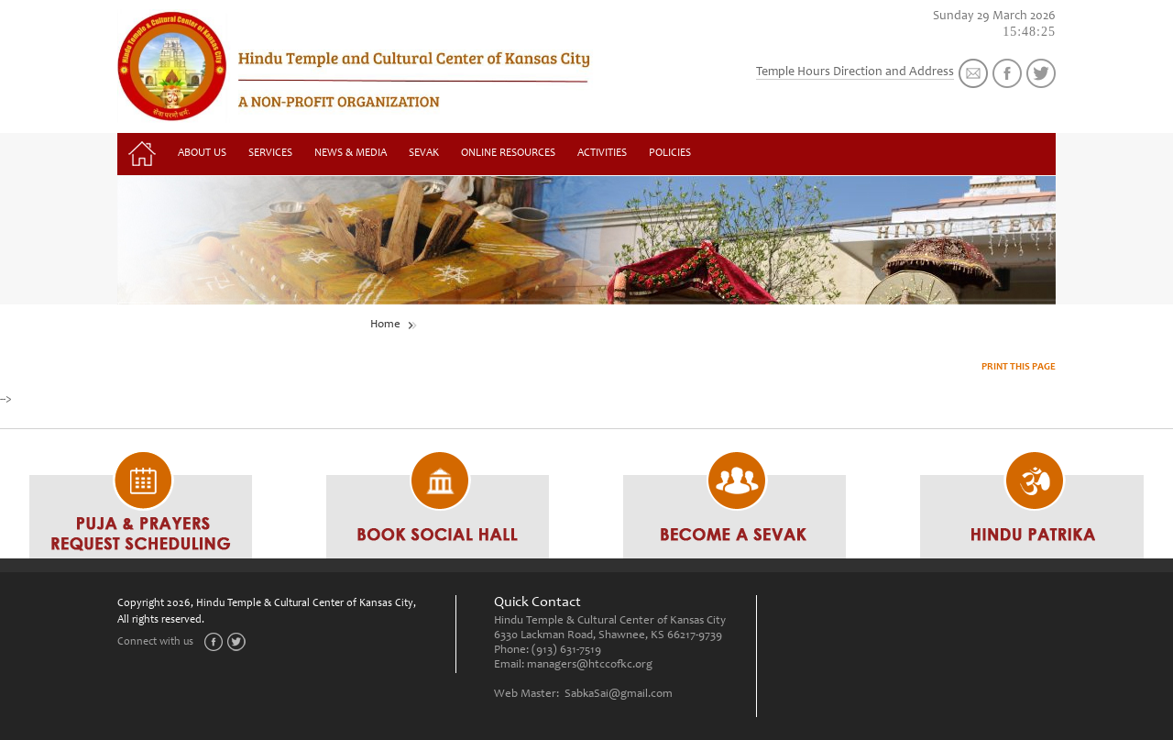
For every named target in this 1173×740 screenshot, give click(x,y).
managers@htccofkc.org (589, 665)
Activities (602, 153)
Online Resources (508, 153)
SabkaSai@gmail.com (619, 695)
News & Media (350, 153)
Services (270, 153)
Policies (670, 153)
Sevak (424, 153)
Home (385, 325)
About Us (202, 153)
